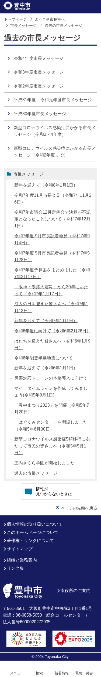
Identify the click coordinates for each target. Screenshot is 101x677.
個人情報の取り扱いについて (35, 524)
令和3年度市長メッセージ (39, 72)
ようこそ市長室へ (50, 19)
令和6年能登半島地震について (43, 358)
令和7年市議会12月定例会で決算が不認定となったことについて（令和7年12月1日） (52, 219)
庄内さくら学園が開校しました (44, 463)
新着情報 (62, 673)
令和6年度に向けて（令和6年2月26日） (52, 331)
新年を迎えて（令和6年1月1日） (46, 368)
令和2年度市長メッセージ (39, 86)
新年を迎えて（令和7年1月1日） (46, 320)
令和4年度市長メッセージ (39, 58)
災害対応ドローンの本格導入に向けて (51, 378)
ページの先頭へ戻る (79, 508)
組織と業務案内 (22, 560)
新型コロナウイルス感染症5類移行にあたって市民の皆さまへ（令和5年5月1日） (52, 446)
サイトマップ (20, 549)
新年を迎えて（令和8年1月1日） (46, 185)
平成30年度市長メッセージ (40, 113)
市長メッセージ (23, 26)
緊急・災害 (84, 673)
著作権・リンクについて (30, 540)
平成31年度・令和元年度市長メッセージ (53, 99)
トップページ (15, 19)
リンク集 (15, 568)
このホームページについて (32, 532)
